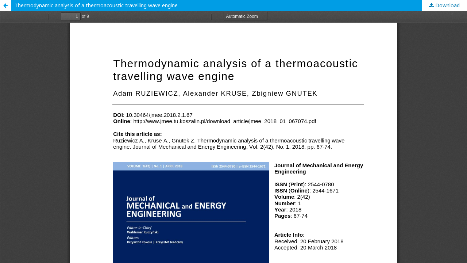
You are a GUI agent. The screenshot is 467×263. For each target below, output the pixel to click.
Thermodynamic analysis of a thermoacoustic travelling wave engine (96, 5)
